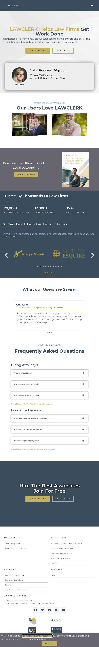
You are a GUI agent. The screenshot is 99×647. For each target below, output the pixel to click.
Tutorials (54, 563)
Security (8, 585)
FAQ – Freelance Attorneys (16, 548)
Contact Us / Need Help (15, 575)
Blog (53, 575)
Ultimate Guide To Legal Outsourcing (66, 544)
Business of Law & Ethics (61, 553)
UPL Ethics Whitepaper (61, 558)
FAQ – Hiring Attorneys (14, 544)
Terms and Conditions (14, 580)
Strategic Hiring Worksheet (62, 548)
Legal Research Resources (16, 590)
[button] (92, 5)
